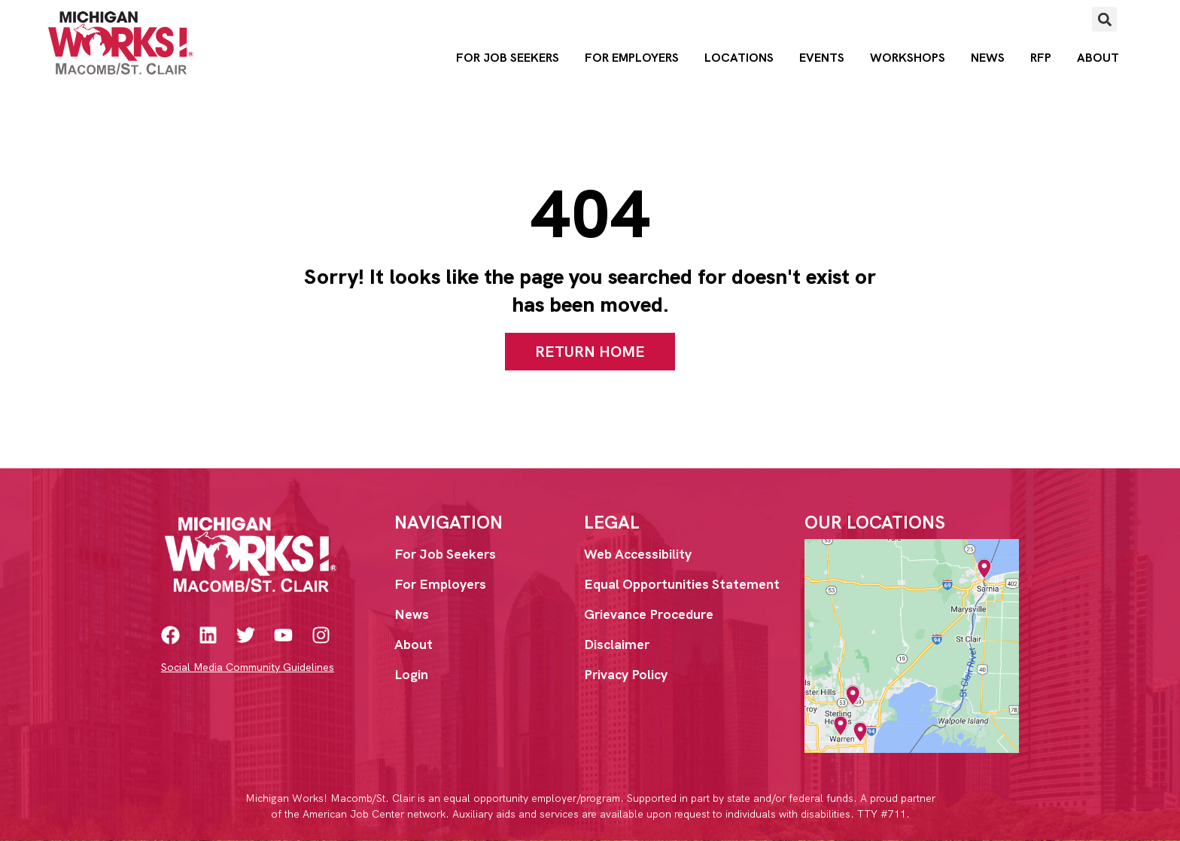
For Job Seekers (507, 58)
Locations (739, 58)
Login (411, 674)
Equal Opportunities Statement (682, 584)
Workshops (907, 58)
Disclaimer (616, 644)
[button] (1104, 19)
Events (821, 58)
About (1098, 58)
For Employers (632, 58)
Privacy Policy (626, 674)
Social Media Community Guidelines (247, 667)
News (988, 58)
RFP (1040, 58)
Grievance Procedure (648, 614)
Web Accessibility (638, 553)
